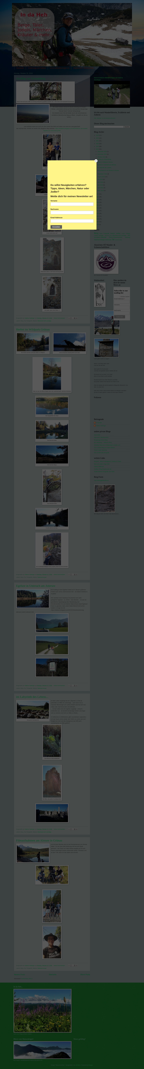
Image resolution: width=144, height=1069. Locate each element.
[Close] (96, 160)
